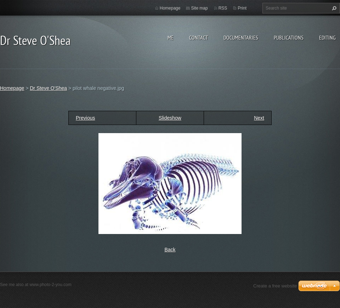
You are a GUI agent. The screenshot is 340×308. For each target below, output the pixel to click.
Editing (327, 37)
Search (333, 8)
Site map (199, 8)
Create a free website (275, 286)
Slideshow (170, 118)
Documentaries (240, 37)
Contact (198, 37)
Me (171, 37)
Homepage (170, 8)
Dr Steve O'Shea (48, 88)
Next (259, 118)
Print (242, 8)
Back (169, 249)
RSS (223, 8)
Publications (289, 37)
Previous (85, 118)
